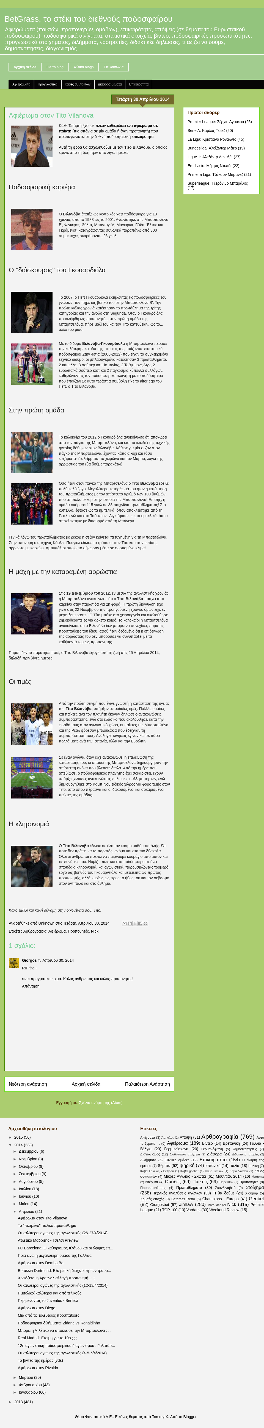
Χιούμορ (251, 1193)
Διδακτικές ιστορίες (245, 1154)
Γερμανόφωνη (212, 1149)
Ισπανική (213, 1165)
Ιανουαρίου (29, 1392)
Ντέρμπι (151, 1182)
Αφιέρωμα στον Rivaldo (38, 1368)
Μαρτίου (26, 1377)
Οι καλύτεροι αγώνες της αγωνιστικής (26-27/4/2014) (63, 1233)
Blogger (189, 1417)
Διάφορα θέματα (110, 84)
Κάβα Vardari (239, 1171)
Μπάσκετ (258, 1176)
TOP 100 (169, 1210)
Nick (94, 931)
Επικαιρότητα (139, 84)
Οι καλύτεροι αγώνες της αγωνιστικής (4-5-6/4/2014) (62, 1353)
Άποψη (186, 1137)
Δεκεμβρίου (29, 1151)
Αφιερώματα (21, 84)
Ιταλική (253, 1166)
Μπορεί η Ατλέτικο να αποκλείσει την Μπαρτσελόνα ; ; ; (64, 1330)
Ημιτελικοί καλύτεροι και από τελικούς (49, 1293)
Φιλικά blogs (84, 67)
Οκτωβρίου (29, 1166)
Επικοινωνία (113, 67)
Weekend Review (224, 1210)
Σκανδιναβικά (225, 1188)
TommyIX (160, 1417)
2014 (19, 1145)
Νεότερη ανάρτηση (28, 1084)
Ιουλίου (25, 1189)
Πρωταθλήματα (189, 1187)
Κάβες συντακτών (78, 84)
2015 (19, 1137)
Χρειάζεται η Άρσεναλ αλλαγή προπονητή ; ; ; (56, 1278)
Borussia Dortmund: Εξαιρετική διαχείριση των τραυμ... (64, 1270)
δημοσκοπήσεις (245, 1149)
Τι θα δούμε (224, 1193)
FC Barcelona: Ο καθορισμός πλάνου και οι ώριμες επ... (65, 1248)
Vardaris (193, 1210)
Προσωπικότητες (153, 1188)
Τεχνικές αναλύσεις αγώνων (177, 1193)
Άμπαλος (167, 1137)
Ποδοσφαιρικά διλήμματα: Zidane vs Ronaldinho (59, 1323)
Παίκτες (200, 1181)
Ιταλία (235, 1165)
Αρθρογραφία (34, 931)
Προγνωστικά (47, 84)
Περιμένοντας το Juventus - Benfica (48, 1300)
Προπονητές (78, 931)
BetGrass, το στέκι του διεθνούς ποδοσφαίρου (88, 18)
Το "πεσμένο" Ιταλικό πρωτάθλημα (47, 1225)
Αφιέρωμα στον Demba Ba (41, 1263)
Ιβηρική (187, 1165)
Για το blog (55, 67)
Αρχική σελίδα (25, 67)
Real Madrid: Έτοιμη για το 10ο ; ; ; (47, 1338)
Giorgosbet (159, 1204)
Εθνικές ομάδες (177, 1160)
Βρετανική (231, 1143)
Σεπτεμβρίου (30, 1174)
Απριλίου (27, 1211)
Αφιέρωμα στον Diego (36, 1308)
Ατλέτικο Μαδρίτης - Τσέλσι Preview (48, 1240)
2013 (19, 1402)
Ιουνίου (25, 1196)
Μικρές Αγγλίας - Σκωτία (185, 1176)
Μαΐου (24, 1204)
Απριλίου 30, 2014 (58, 960)
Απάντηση (31, 986)
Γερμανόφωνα (176, 1149)
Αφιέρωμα (57, 931)
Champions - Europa (220, 1199)
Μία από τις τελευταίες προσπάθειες (48, 1315)
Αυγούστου (29, 1181)
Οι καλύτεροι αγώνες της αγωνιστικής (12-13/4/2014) (63, 1285)
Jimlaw (186, 1204)
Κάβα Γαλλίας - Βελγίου (157, 1171)
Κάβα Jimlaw (214, 1171)
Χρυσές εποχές (152, 1199)
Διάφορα (214, 1154)
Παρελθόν (226, 1182)
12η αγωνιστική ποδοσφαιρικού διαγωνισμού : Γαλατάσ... (66, 1345)
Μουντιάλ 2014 (229, 1176)
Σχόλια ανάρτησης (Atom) (101, 1102)
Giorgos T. (31, 960)
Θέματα (164, 1165)
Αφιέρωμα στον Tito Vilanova (42, 1218)
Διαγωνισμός (150, 1154)
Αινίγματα (147, 1137)
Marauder (214, 1205)
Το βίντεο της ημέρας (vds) (40, 1360)
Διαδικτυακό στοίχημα (185, 1154)
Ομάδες (173, 1181)
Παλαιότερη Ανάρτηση (147, 1084)
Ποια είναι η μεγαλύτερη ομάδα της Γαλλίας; (55, 1255)
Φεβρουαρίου (31, 1385)
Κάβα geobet (189, 1171)
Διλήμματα (148, 1160)
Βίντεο (207, 1143)
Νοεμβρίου (28, 1159)
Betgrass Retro (183, 1199)
